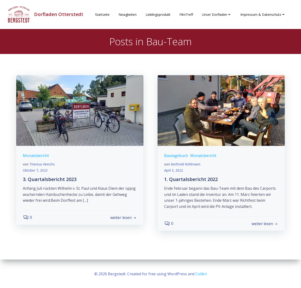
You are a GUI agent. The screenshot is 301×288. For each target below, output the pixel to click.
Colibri (201, 273)
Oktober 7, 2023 (35, 171)
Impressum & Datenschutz (262, 14)
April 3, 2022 (174, 171)
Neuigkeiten (128, 14)
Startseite (102, 14)
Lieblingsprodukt (158, 14)
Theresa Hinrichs (42, 165)
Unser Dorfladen (216, 14)
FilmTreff (186, 14)
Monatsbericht (36, 156)
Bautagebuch (176, 156)
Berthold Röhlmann (186, 165)
